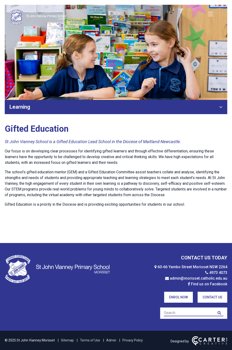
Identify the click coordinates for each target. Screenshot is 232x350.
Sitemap (67, 340)
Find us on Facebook (209, 284)
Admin (111, 340)
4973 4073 (218, 272)
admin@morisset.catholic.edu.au (198, 278)
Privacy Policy (132, 340)
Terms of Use (90, 340)
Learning (19, 107)
